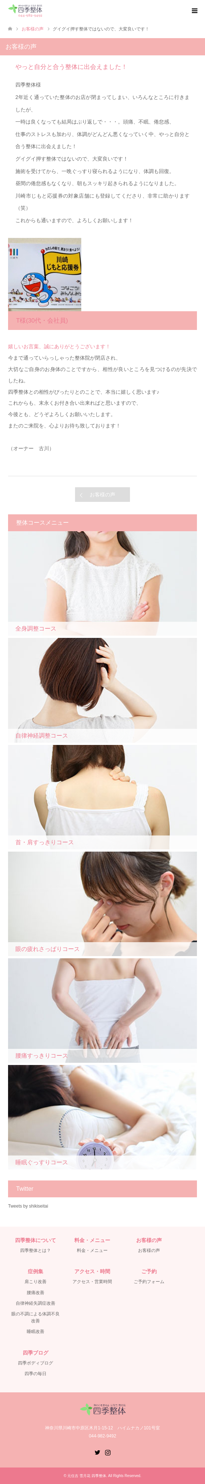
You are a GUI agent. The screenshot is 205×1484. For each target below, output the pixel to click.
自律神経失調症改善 (35, 1303)
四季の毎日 (35, 1373)
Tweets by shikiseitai (28, 1206)
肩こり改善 (35, 1281)
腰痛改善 (35, 1292)
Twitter (97, 1452)
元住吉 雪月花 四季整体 (86, 1476)
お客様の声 (102, 494)
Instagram (108, 1452)
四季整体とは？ (35, 1250)
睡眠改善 (35, 1331)
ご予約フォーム (149, 1281)
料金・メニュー (92, 1250)
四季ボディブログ (35, 1363)
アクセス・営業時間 (92, 1281)
